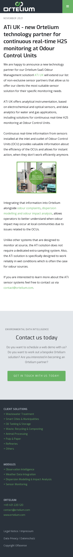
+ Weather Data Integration (20, 474)
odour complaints (29, 208)
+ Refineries (11, 444)
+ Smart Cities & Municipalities (21, 419)
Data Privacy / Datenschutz (19, 538)
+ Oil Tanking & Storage (17, 424)
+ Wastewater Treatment (19, 414)
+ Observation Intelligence (19, 469)
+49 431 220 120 (13, 505)
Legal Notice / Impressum (18, 531)
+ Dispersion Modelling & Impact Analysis (28, 479)
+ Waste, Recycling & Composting (24, 429)
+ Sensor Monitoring (15, 484)
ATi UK (39, 75)
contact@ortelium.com (18, 288)
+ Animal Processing (16, 434)
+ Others (9, 448)
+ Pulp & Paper (13, 439)
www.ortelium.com (14, 515)
